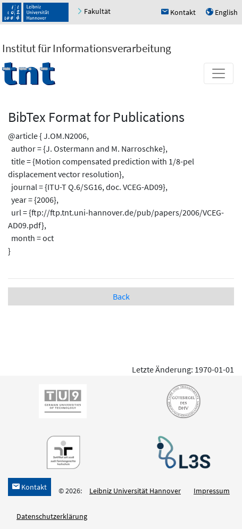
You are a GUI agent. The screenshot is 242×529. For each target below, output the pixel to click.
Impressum (212, 490)
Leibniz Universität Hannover (135, 490)
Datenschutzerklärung (51, 516)
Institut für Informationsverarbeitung (86, 48)
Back (121, 296)
